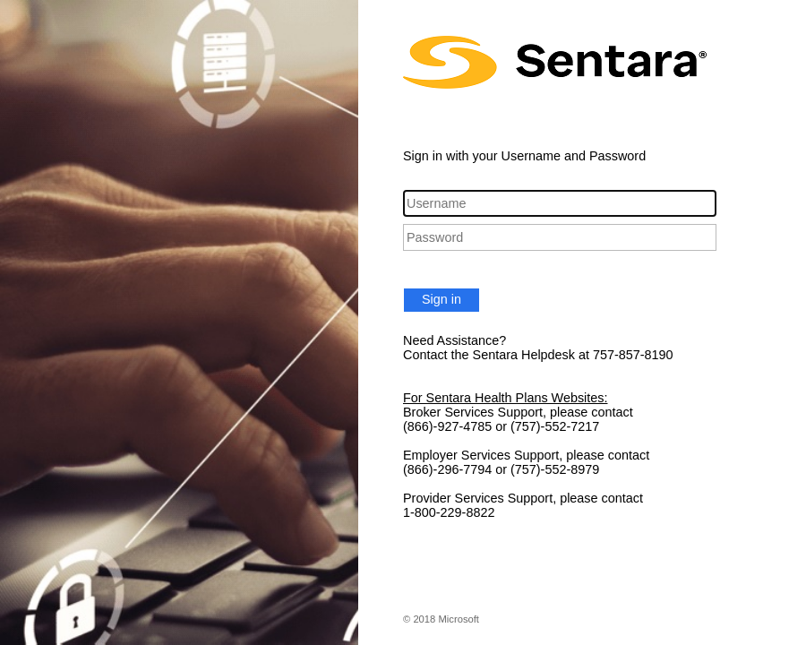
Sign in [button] (441, 299)
